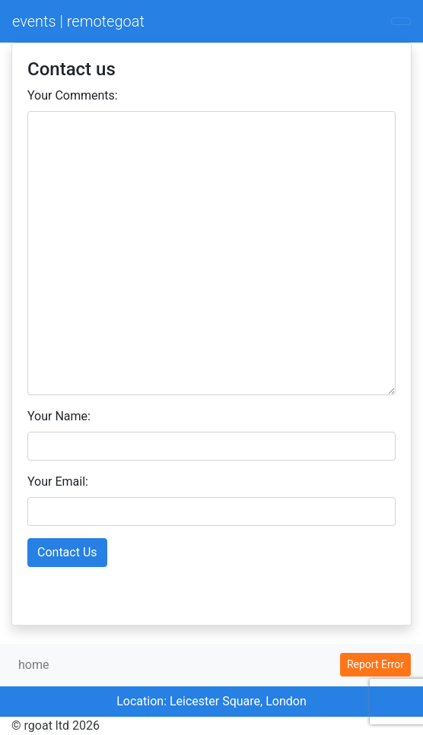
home (33, 664)
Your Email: (57, 481)
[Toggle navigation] (401, 21)
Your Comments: (72, 95)
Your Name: (59, 416)
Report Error (375, 664)
